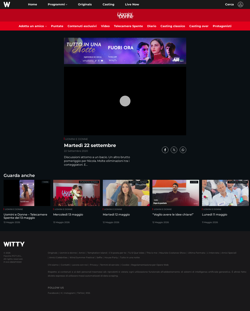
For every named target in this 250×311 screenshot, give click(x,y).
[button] (57, 4)
